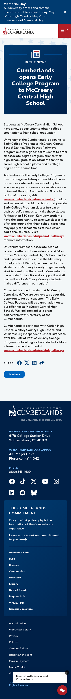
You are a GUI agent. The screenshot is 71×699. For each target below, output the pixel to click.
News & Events (18, 590)
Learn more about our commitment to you (34, 537)
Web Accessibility (20, 629)
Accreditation (17, 623)
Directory (15, 577)
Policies (13, 642)
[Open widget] (62, 690)
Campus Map (17, 571)
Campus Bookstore (21, 609)
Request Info (17, 596)
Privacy (13, 636)
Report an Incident (20, 654)
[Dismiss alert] (65, 12)
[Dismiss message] (67, 672)
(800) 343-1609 (20, 472)
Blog (12, 558)
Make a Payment (19, 661)
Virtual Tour (16, 602)
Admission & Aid (19, 552)
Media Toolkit (17, 667)
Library (13, 583)
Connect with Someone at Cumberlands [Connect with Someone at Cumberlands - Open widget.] (32, 677)
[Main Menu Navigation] (64, 31)
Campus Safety (18, 648)
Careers (14, 565)
